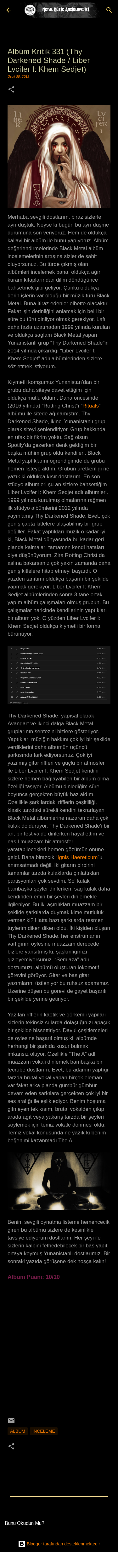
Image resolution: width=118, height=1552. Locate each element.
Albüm (17, 1431)
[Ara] (109, 10)
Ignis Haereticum (78, 857)
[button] (11, 90)
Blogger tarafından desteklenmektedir (59, 1543)
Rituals (90, 406)
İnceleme (43, 1431)
